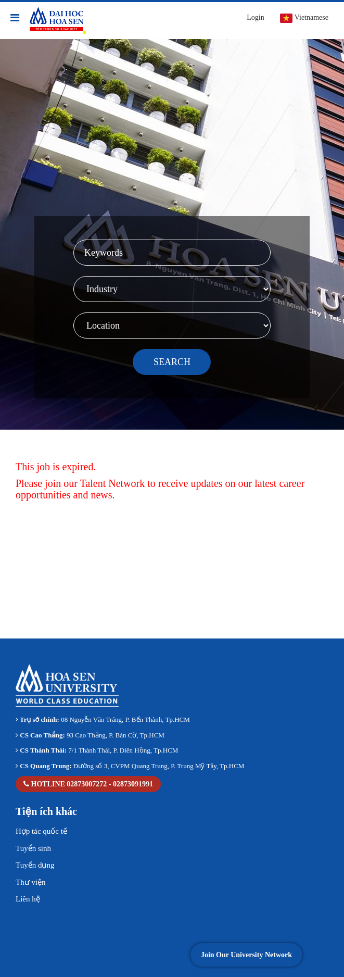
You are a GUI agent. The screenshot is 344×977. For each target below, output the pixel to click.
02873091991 (133, 784)
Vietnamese (304, 18)
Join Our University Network (246, 955)
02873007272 (87, 784)
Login (255, 17)
